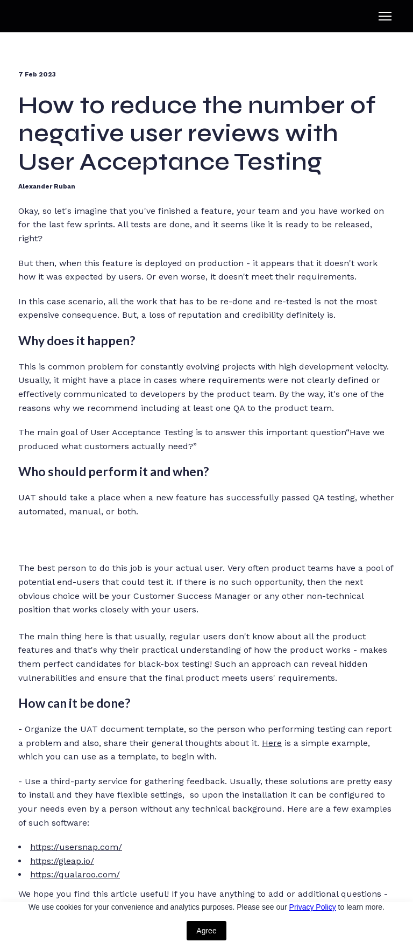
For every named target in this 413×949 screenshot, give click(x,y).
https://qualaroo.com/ (75, 874)
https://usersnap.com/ (76, 847)
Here (272, 743)
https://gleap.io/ (62, 861)
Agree (206, 930)
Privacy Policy (312, 907)
